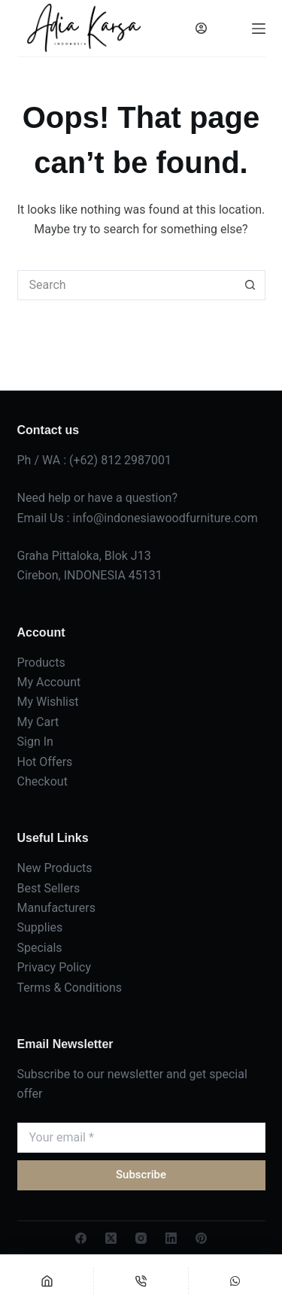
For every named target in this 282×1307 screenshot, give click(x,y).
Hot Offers (45, 762)
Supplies (40, 927)
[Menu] (258, 28)
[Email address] (141, 1138)
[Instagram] (141, 1238)
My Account (49, 682)
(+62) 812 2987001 (120, 460)
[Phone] (140, 1281)
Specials (39, 948)
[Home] (46, 1281)
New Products (54, 868)
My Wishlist (48, 702)
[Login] (201, 28)
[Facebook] (80, 1238)
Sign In (35, 741)
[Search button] (250, 285)
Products (41, 662)
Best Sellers (48, 888)
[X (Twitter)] (111, 1238)
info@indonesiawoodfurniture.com (165, 518)
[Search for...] (126, 285)
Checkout (42, 781)
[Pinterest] (201, 1238)
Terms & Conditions (70, 987)
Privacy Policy (54, 967)
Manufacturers (56, 908)
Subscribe (141, 1174)
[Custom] (235, 1281)
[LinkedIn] (171, 1238)
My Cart (38, 722)
